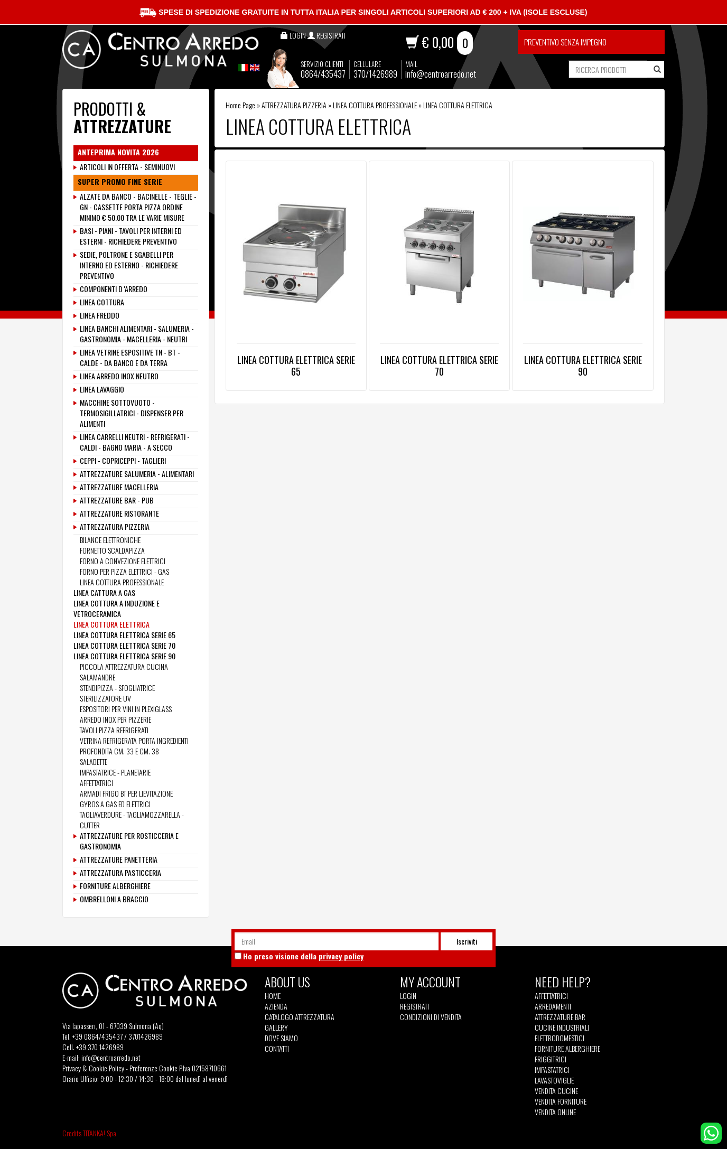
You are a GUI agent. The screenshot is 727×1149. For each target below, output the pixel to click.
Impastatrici (552, 1069)
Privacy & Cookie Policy (93, 1067)
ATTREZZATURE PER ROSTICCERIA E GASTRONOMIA (129, 841)
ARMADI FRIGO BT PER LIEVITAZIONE (126, 793)
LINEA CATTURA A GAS (104, 592)
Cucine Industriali (562, 1027)
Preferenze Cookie (153, 1067)
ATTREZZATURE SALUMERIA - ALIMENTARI (137, 474)
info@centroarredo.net (440, 73)
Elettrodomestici (559, 1038)
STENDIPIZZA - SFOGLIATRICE (117, 687)
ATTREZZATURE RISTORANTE (119, 513)
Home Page (240, 104)
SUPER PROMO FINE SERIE (120, 181)
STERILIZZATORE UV (105, 698)
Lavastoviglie (554, 1080)
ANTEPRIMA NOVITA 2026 (118, 152)
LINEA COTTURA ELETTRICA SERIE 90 (583, 365)
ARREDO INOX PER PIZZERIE (115, 719)
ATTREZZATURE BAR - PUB (117, 500)
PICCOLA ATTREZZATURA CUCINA (124, 666)
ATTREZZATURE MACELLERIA (119, 487)
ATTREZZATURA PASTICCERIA (120, 872)
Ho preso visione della (303, 956)
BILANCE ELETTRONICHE (110, 539)
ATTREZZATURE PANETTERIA (118, 859)
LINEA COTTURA (102, 302)
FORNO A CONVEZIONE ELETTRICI (122, 560)
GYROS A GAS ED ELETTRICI (115, 803)
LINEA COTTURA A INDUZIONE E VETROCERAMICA (116, 608)
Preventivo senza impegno (565, 42)
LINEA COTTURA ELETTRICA (111, 624)
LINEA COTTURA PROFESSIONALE (375, 104)
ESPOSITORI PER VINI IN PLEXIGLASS (126, 708)
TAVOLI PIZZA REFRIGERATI (114, 729)
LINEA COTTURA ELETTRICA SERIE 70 (439, 365)
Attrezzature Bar (560, 1017)
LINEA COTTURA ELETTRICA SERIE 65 (296, 365)
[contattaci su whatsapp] (711, 1131)
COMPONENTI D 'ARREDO (113, 289)
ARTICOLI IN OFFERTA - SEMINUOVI (127, 167)
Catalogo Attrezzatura (299, 1017)
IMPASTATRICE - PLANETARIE (115, 772)
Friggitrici (550, 1059)
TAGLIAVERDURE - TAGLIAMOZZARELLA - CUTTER (132, 819)
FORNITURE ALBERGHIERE (115, 886)
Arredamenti (553, 1006)
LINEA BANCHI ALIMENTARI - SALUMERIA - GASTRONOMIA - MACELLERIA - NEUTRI (137, 333)
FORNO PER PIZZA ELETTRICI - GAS (124, 571)
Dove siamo (281, 1038)
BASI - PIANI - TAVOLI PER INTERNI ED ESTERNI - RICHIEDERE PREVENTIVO (131, 236)
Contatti (277, 1048)
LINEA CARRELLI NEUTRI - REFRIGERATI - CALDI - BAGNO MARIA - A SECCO (135, 442)
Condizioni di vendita (431, 1017)
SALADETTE (93, 761)
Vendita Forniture (560, 1101)
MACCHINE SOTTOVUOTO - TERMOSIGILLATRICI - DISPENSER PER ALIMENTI (131, 413)
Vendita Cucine (556, 1091)
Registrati (414, 1006)
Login (408, 995)
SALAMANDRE (97, 677)
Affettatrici (551, 996)
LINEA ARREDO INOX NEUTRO (119, 376)
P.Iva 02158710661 (203, 1067)
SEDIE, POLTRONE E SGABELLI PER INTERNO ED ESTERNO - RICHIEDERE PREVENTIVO (129, 265)
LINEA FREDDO (99, 315)
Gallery (276, 1027)
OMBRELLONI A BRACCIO (114, 899)
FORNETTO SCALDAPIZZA (112, 550)
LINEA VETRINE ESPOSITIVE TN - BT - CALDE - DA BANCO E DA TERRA (130, 357)
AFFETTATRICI (96, 782)
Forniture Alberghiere (567, 1048)
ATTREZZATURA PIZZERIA (294, 104)
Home (273, 996)
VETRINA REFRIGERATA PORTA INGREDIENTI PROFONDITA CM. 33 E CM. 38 (134, 745)
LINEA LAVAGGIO (102, 389)
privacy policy (341, 955)
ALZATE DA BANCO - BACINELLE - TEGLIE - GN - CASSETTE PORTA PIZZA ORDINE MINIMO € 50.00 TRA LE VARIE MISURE (138, 207)
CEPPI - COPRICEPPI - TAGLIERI (123, 460)
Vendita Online (555, 1112)
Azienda (276, 1006)
